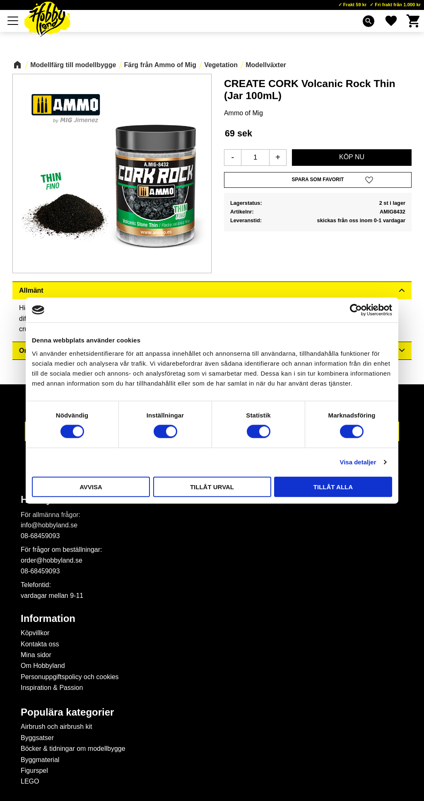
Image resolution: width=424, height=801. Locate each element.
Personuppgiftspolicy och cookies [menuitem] (70, 676)
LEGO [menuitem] (30, 781)
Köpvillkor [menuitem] (35, 632)
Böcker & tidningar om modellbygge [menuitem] (73, 748)
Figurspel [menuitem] (34, 770)
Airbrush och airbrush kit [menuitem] (56, 726)
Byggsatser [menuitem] (37, 737)
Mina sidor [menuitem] (36, 654)
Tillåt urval (212, 486)
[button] (13, 21)
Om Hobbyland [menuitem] (43, 665)
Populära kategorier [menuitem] (67, 712)
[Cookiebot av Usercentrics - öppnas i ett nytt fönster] (356, 310)
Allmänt (31, 290)
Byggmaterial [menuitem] (40, 759)
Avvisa (91, 486)
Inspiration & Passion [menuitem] (52, 687)
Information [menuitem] (48, 618)
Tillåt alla (333, 486)
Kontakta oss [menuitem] (40, 644)
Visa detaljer (358, 462)
